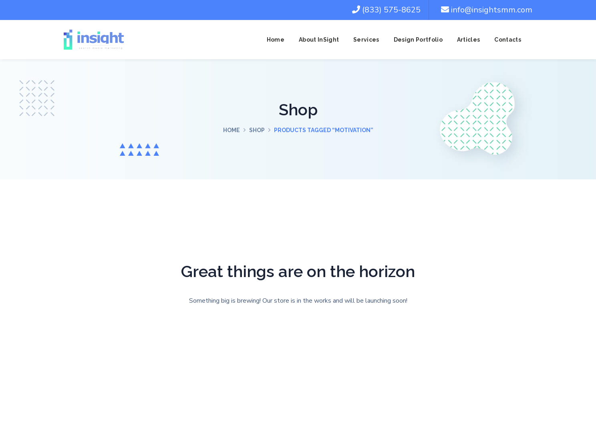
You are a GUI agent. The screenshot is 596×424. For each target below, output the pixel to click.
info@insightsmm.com (486, 9)
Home (231, 130)
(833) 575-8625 (386, 9)
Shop (257, 130)
